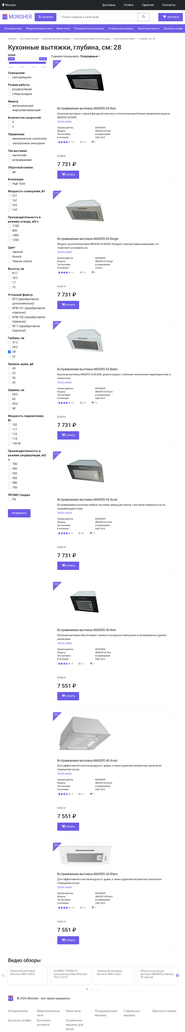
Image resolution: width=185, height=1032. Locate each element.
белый (16, 256)
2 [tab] (92, 989)
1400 (15, 235)
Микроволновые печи (39, 28)
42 (14, 382)
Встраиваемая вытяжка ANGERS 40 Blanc (87, 874)
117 (14, 429)
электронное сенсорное (28, 143)
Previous (3, 975)
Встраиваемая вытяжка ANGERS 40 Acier (87, 760)
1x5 (14, 209)
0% (14, 499)
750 (14, 487)
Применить (19, 513)
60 (14, 399)
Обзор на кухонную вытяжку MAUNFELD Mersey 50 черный (157, 974)
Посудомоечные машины (89, 28)
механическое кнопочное (29, 138)
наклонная (19, 155)
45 (14, 368)
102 (14, 424)
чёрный (17, 252)
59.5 (15, 394)
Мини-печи (63, 28)
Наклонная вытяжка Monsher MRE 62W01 (22, 972)
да (14, 172)
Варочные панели (148, 28)
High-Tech (18, 183)
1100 (15, 226)
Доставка (108, 5)
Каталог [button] (45, 17)
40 (14, 408)
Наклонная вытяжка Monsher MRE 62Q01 (109, 972)
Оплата (128, 5)
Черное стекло (22, 261)
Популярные (89, 56)
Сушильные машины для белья (74, 1025)
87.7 (15, 273)
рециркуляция (22, 89)
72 (14, 287)
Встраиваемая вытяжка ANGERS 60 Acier (87, 499)
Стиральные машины (121, 28)
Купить (68, 174)
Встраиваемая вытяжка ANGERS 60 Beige (87, 239)
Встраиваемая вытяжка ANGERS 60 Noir (86, 108)
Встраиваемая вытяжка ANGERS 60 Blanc (87, 369)
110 (14, 434)
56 (14, 377)
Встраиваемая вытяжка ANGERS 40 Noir (86, 630)
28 (14, 351)
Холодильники (13, 28)
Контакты (169, 5)
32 (14, 356)
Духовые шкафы (174, 28)
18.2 (15, 278)
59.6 (15, 403)
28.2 (15, 347)
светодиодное (21, 77)
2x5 (14, 205)
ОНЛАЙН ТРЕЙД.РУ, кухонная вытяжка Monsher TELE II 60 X (70, 974)
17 (14, 282)
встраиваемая (21, 160)
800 (14, 230)
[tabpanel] (27, 975)
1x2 (14, 200)
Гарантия (148, 5)
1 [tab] (87, 989)
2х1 (14, 195)
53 (14, 373)
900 (14, 468)
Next (177, 975)
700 (14, 464)
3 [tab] (98, 989)
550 (14, 473)
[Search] (98, 17)
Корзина (170, 17)
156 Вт (16, 443)
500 (14, 478)
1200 (15, 240)
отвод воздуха (22, 94)
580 (14, 482)
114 (14, 438)
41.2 (15, 342)
